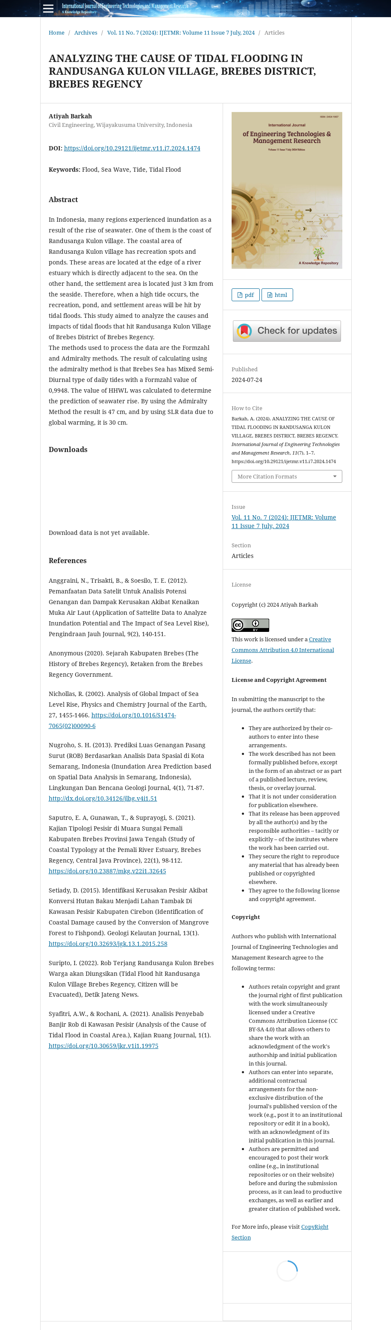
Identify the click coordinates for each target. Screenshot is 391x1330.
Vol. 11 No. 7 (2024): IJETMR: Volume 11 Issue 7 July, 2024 (181, 32)
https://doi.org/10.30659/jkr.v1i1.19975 (104, 1046)
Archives (85, 32)
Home (57, 32)
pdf (249, 295)
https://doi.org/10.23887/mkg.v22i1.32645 (107, 871)
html (280, 295)
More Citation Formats (267, 476)
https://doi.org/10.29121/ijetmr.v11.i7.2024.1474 (132, 148)
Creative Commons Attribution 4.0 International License (283, 649)
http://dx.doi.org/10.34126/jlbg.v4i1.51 (103, 798)
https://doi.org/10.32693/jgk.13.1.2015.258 (108, 944)
